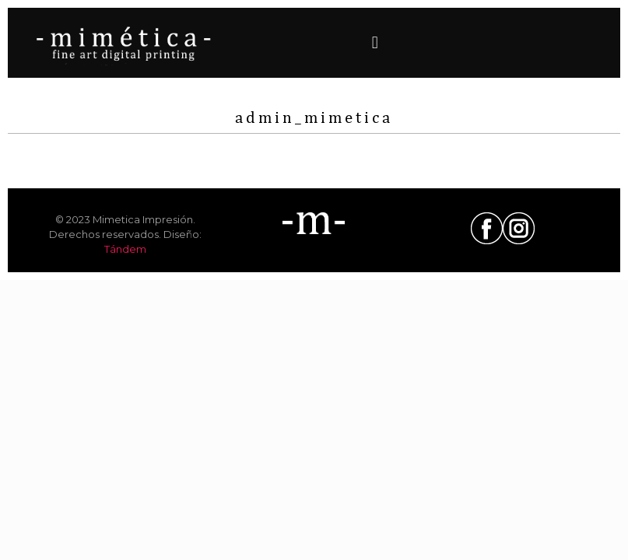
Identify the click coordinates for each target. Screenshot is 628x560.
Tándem (125, 249)
